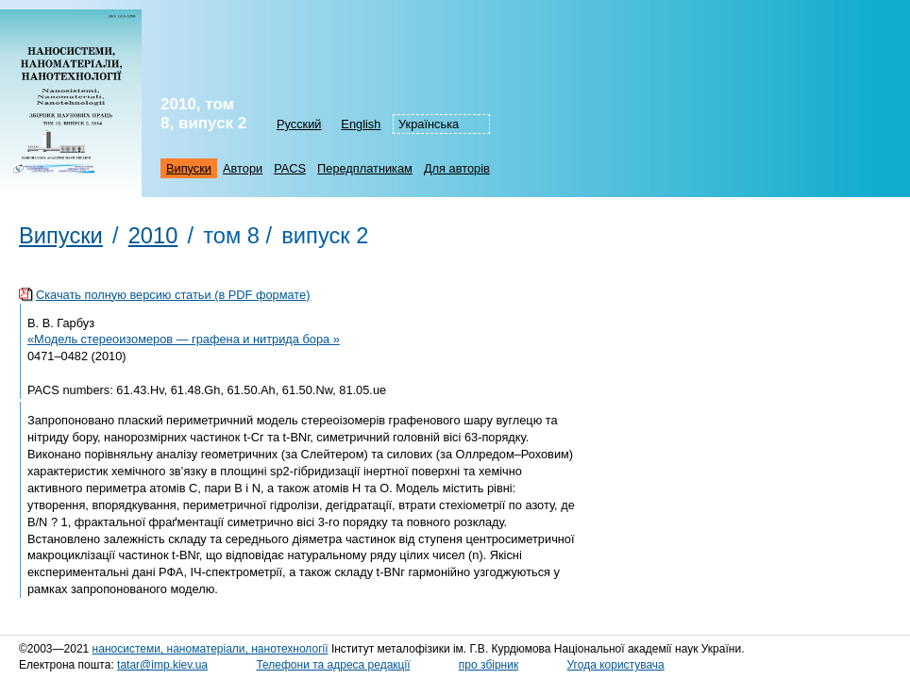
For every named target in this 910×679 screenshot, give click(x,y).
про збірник (488, 664)
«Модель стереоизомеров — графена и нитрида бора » (183, 339)
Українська (428, 124)
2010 (153, 236)
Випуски (188, 168)
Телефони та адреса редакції (333, 664)
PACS (290, 168)
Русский (299, 124)
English (360, 124)
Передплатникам (365, 168)
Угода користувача (616, 664)
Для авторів (457, 168)
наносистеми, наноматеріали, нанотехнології (211, 648)
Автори (242, 168)
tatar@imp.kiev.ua (162, 664)
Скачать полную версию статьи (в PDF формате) (173, 295)
